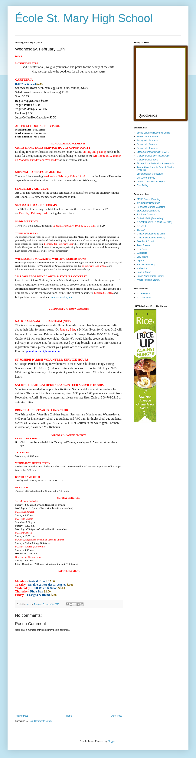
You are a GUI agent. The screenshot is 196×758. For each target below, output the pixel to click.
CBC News (142, 257)
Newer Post (22, 715)
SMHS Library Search (147, 136)
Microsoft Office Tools (147, 159)
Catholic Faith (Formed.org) (150, 218)
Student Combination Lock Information (156, 163)
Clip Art (140, 260)
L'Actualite (142, 253)
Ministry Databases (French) (151, 237)
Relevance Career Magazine (151, 207)
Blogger (111, 741)
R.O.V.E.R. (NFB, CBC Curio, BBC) (154, 222)
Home (69, 715)
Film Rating (142, 185)
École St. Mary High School (84, 18)
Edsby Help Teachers (147, 148)
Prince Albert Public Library (150, 276)
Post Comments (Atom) (40, 721)
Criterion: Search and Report (151, 181)
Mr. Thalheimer (144, 297)
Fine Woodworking (146, 264)
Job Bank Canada (146, 214)
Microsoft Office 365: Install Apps (153, 155)
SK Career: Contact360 (148, 210)
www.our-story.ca (61, 296)
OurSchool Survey (146, 177)
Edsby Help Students (147, 140)
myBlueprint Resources (148, 203)
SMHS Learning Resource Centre (153, 132)
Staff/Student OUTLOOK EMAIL (153, 152)
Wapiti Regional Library (148, 280)
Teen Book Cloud (145, 241)
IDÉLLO (141, 230)
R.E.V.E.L (141, 226)
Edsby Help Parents (147, 144)
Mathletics (142, 268)
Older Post (116, 715)
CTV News (142, 249)
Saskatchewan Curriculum (150, 174)
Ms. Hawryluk (143, 293)
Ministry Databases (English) (151, 233)
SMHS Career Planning (148, 199)
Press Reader (143, 245)
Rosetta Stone (144, 272)
